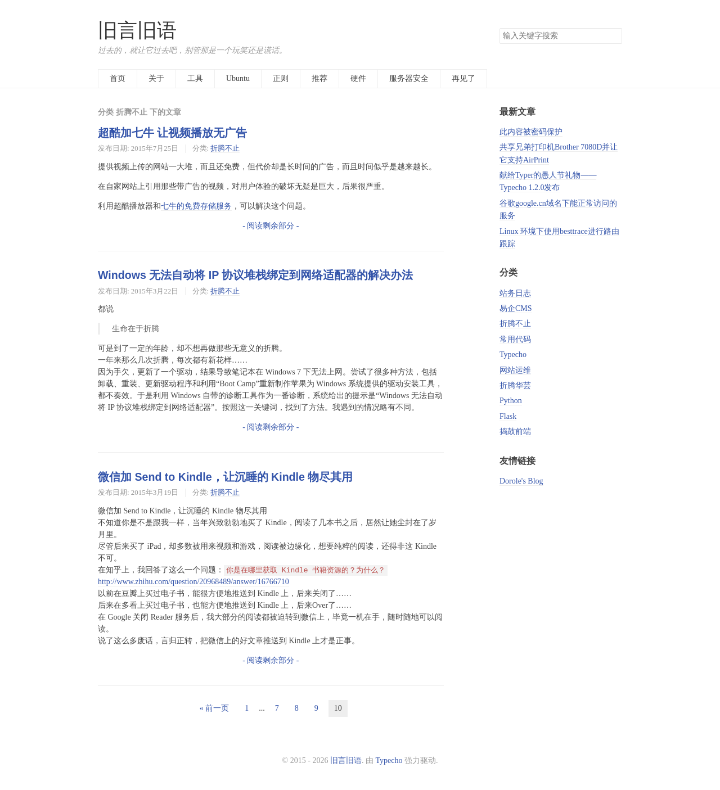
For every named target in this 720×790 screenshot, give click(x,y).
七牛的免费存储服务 (196, 206)
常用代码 (515, 339)
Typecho (513, 354)
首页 (117, 78)
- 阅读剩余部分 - (270, 226)
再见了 (463, 78)
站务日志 (515, 293)
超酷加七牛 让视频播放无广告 (172, 133)
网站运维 (515, 370)
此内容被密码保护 (531, 132)
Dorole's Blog (521, 481)
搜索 (613, 36)
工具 (195, 78)
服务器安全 (409, 78)
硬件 (358, 78)
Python (511, 400)
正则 (281, 78)
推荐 (319, 78)
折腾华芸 (515, 385)
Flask (508, 416)
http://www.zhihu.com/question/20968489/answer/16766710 (193, 581)
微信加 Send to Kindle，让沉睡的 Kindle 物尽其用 (225, 477)
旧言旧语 (137, 31)
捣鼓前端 (515, 431)
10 (338, 708)
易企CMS (516, 308)
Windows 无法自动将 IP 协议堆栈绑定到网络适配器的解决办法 (255, 275)
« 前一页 (215, 708)
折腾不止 (225, 148)
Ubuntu (238, 78)
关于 (156, 78)
